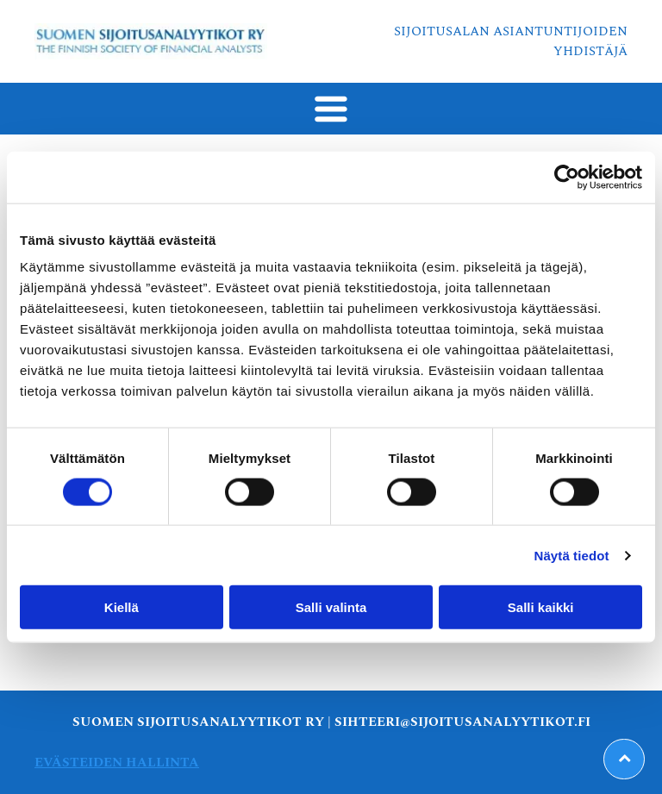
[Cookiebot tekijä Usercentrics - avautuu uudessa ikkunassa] (566, 177)
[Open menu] (331, 108)
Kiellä (121, 607)
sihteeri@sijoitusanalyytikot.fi (462, 722)
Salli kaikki (541, 607)
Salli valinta (331, 607)
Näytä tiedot (571, 555)
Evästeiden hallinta (116, 762)
